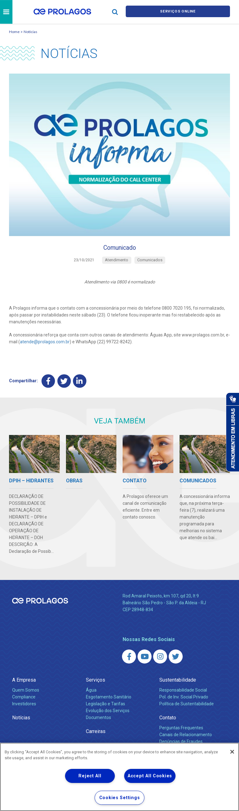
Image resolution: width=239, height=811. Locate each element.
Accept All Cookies (150, 776)
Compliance (23, 700)
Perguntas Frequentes (181, 731)
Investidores (24, 707)
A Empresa (24, 683)
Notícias (30, 31)
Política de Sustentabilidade (186, 707)
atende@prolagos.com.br (45, 344)
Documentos (98, 720)
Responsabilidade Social (183, 693)
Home (14, 31)
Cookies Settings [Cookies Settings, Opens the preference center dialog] (119, 797)
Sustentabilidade (177, 683)
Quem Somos (25, 693)
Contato (167, 721)
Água (91, 693)
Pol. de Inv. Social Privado (183, 700)
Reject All (89, 776)
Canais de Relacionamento (185, 738)
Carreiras (95, 735)
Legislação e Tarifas (105, 707)
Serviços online (178, 12)
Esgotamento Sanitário (108, 700)
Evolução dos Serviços (107, 714)
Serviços (95, 683)
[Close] (232, 752)
